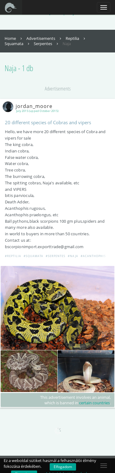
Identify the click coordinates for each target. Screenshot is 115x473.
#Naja (73, 256)
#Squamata (33, 256)
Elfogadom (63, 466)
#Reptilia (13, 256)
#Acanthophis (93, 256)
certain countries (94, 403)
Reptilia (76, 38)
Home (14, 38)
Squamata (18, 43)
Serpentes (46, 43)
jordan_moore (28, 106)
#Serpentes (55, 256)
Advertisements (44, 38)
